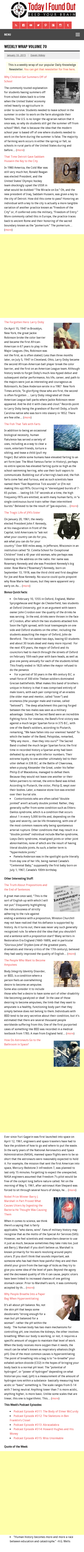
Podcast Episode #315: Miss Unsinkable (38, 1438)
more (20, 150)
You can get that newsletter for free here (49, 69)
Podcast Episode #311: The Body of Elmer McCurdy (46, 1411)
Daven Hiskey (37, 55)
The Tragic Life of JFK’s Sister (22, 512)
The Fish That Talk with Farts (22, 424)
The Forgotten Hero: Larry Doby (24, 322)
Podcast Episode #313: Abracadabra (36, 1424)
